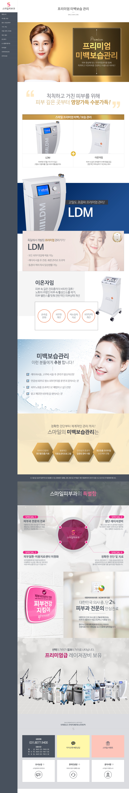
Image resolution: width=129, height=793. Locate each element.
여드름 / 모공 (5, 18)
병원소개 (4, 14)
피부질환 (4, 48)
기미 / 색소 (4, 27)
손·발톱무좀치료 (6, 43)
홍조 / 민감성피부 (6, 23)
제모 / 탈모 (4, 35)
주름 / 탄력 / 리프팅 (6, 31)
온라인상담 (4, 56)
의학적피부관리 (6, 52)
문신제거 (4, 39)
